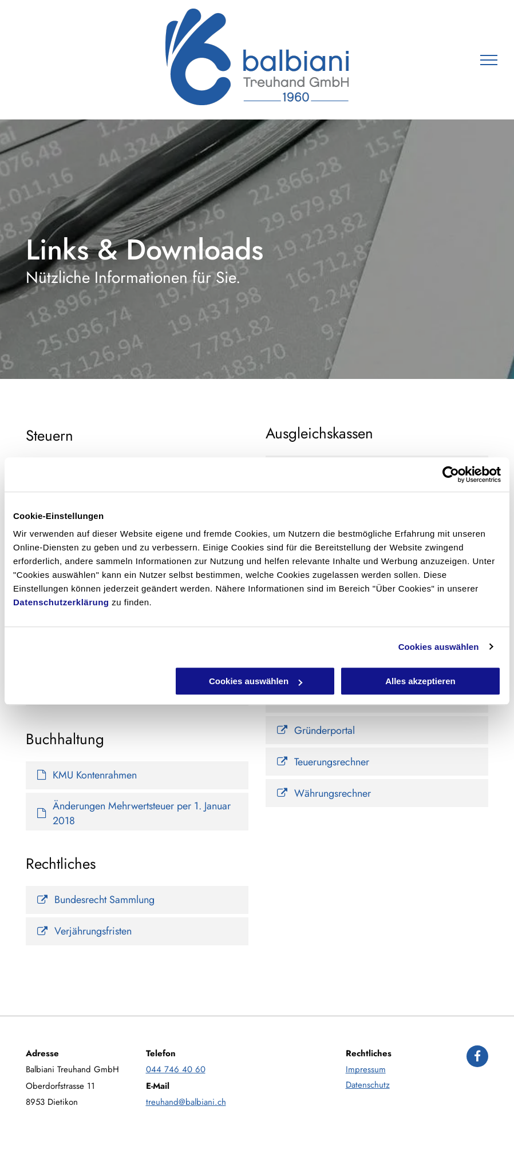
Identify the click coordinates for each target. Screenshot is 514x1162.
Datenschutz (368, 1085)
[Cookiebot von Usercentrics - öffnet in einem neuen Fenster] (451, 474)
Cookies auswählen (438, 647)
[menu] (489, 60)
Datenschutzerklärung (61, 602)
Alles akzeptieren (420, 681)
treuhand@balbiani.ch (186, 1102)
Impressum (366, 1069)
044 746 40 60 (175, 1069)
